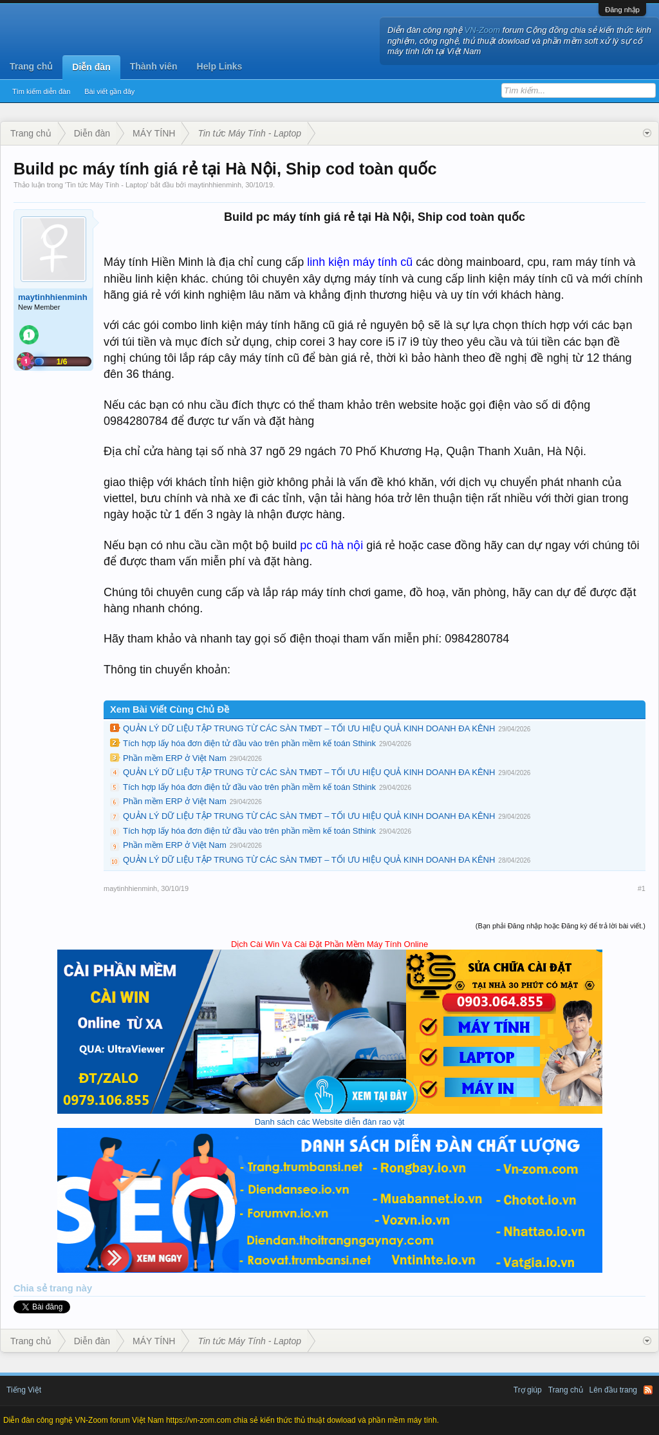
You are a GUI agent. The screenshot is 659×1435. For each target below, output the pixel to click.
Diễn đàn (91, 67)
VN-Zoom (483, 30)
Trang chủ (31, 66)
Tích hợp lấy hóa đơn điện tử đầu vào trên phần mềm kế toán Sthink (249, 743)
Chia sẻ (32, 1288)
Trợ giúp (528, 1389)
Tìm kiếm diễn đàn (41, 91)
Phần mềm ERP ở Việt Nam (175, 758)
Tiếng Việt (23, 1389)
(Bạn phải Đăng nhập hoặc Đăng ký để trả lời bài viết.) (560, 926)
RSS (648, 1389)
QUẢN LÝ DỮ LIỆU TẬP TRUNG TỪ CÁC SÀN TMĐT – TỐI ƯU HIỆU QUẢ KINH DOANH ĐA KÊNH (309, 728)
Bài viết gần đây (109, 91)
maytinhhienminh (214, 185)
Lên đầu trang (613, 1389)
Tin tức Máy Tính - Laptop (106, 185)
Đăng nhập (622, 10)
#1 (641, 888)
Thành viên (154, 66)
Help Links (220, 66)
